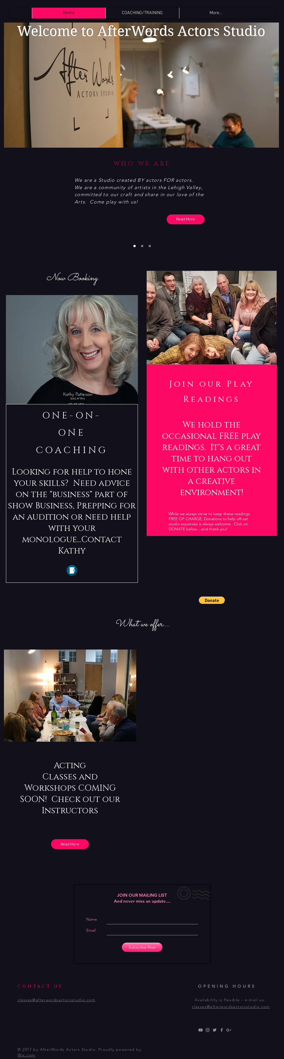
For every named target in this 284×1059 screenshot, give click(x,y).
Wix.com (26, 1055)
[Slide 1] (134, 246)
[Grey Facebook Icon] (221, 1030)
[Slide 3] (150, 246)
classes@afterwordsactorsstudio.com (231, 1006)
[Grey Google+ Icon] (228, 1030)
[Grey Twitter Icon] (214, 1030)
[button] (212, 600)
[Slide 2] (142, 246)
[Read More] (185, 219)
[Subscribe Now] (142, 947)
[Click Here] (72, 570)
